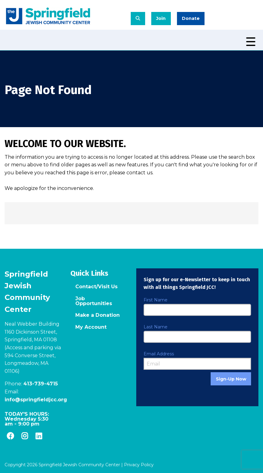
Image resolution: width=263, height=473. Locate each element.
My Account (91, 327)
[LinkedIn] (39, 436)
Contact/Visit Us (96, 286)
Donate (191, 18)
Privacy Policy (139, 464)
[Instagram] (24, 436)
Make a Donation (97, 315)
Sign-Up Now (231, 379)
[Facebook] (10, 436)
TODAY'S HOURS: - (27, 419)
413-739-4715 (40, 384)
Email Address (159, 354)
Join (161, 18)
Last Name (155, 327)
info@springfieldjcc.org (36, 400)
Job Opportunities (93, 301)
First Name (155, 300)
